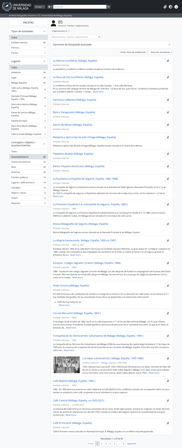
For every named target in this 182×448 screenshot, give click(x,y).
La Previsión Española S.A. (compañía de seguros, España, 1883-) (90, 204)
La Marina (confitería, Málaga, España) (75, 60)
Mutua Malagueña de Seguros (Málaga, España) (80, 223)
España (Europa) (28, 121)
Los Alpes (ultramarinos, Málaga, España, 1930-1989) (112, 358)
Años (28, 167)
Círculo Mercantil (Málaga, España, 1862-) (77, 313)
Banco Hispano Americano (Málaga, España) (78, 166)
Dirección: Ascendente (160, 52)
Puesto (28, 53)
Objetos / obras (28, 193)
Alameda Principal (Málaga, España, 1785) (28, 98)
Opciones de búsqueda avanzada (72, 44)
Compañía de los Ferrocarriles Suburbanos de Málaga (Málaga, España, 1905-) (98, 335)
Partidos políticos (28, 178)
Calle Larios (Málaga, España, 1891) (28, 89)
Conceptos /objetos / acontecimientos (23, 144)
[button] (165, 7)
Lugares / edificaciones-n (28, 183)
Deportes (28, 204)
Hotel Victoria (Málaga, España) (71, 285)
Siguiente (131, 443)
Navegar (39, 7)
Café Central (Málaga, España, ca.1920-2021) (78, 400)
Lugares (15, 61)
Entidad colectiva (28, 43)
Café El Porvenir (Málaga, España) (72, 423)
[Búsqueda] (80, 7)
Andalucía (28, 73)
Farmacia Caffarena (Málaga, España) (74, 99)
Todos (14, 37)
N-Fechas (28, 173)
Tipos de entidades (22, 31)
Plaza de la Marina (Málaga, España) (28, 127)
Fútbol (28, 199)
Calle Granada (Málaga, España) (28, 135)
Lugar (28, 78)
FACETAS (28, 22)
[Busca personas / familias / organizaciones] (74, 37)
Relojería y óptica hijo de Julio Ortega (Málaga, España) (84, 137)
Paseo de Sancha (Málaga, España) (28, 114)
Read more (98, 91)
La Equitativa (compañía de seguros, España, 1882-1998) (85, 178)
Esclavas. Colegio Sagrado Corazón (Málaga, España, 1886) (87, 262)
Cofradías (28, 188)
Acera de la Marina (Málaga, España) (28, 106)
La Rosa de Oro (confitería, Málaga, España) (78, 77)
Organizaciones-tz (28, 157)
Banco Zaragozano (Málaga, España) (74, 112)
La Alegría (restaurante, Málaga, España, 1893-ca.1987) (84, 240)
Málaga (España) (28, 83)
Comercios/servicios (28, 162)
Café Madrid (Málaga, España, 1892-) (74, 380)
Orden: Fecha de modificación (133, 52)
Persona (28, 48)
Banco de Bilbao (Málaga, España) (72, 124)
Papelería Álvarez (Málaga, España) (73, 153)
